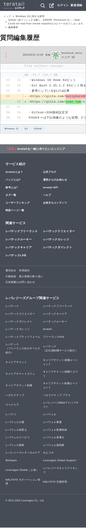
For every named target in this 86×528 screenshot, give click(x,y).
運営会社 (11, 270)
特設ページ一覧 (15, 211)
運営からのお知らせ (55, 180)
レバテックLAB (16, 255)
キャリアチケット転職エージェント (60, 386)
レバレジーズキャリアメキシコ (60, 470)
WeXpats (11, 460)
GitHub (38, 129)
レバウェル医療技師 (55, 430)
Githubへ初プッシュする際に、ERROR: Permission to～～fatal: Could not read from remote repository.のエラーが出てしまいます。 (47, 22)
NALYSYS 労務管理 (55, 482)
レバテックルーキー (19, 239)
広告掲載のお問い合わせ (20, 282)
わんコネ (48, 453)
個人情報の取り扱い (31, 276)
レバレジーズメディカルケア (23, 453)
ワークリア (12, 405)
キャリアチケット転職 (19, 385)
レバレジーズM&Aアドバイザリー (61, 405)
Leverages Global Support (59, 460)
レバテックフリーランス (22, 231)
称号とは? (12, 187)
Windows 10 (11, 129)
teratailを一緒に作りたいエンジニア (41, 149)
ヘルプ (47, 195)
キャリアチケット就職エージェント (60, 362)
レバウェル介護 (15, 422)
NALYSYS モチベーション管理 (23, 482)
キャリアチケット (16, 362)
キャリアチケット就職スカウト (60, 374)
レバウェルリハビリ (18, 437)
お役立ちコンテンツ (55, 203)
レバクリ (11, 415)
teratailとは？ (14, 172)
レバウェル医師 (15, 445)
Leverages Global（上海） (22, 470)
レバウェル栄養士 (54, 437)
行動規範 (11, 276)
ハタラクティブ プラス (57, 395)
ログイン (63, 5)
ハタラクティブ (15, 395)
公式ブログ (50, 172)
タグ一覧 (11, 195)
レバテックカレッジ (56, 239)
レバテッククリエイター (59, 231)
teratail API (50, 187)
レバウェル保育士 (16, 430)
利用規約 (24, 270)
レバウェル (50, 415)
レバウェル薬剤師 (54, 445)
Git (26, 129)
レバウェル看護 (52, 422)
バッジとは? (13, 180)
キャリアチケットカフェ (20, 374)
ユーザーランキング (18, 203)
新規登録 (76, 5)
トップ (7, 16)
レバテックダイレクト (57, 247)
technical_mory (71, 53)
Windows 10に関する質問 (30, 16)
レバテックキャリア (19, 247)
